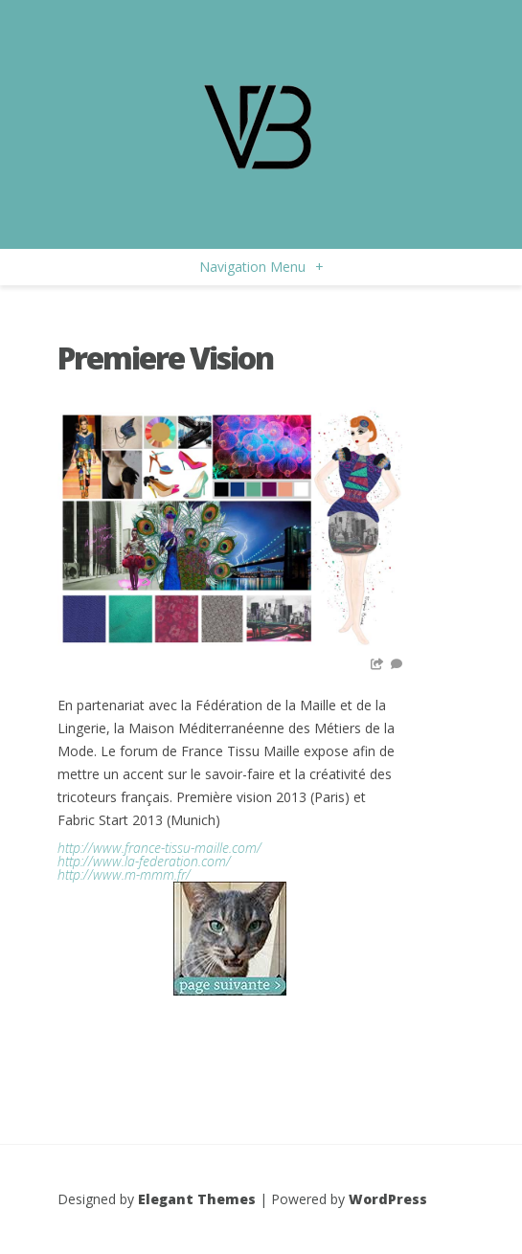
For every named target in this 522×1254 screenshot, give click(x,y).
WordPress (388, 1199)
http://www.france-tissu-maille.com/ (159, 848)
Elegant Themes (197, 1199)
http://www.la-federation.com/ (144, 861)
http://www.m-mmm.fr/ (124, 874)
